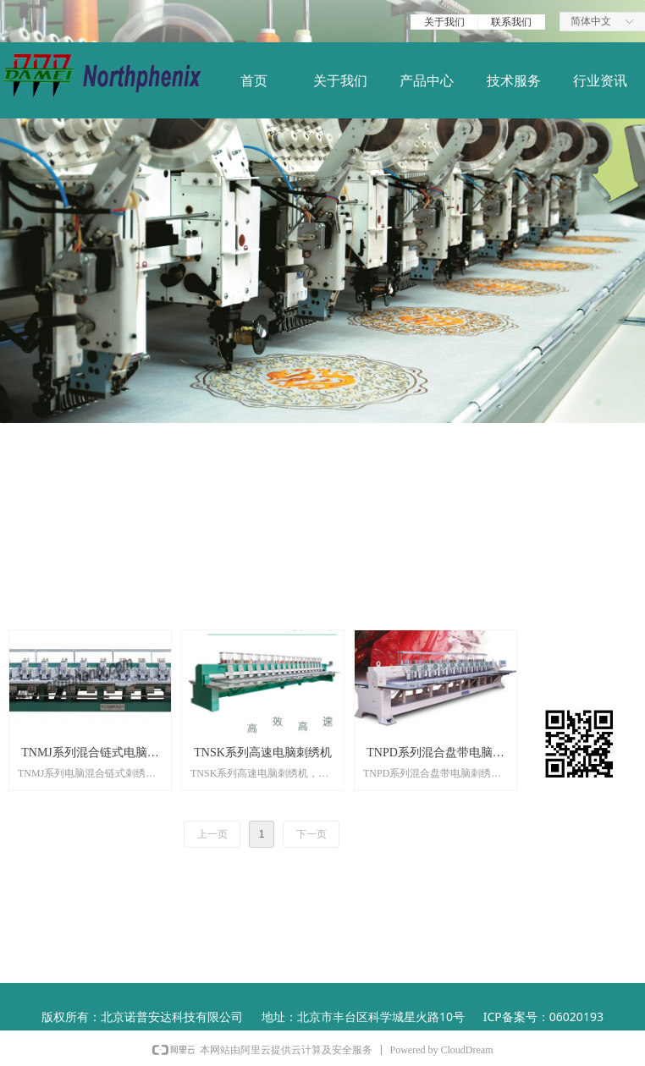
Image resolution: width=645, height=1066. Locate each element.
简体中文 (591, 21)
